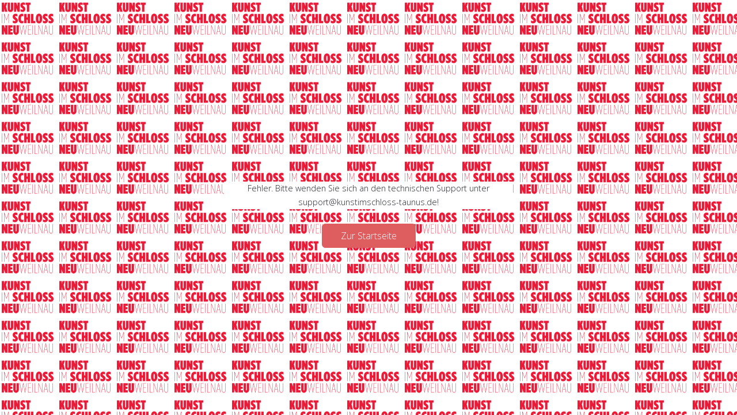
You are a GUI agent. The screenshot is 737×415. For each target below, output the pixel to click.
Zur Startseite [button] (369, 235)
